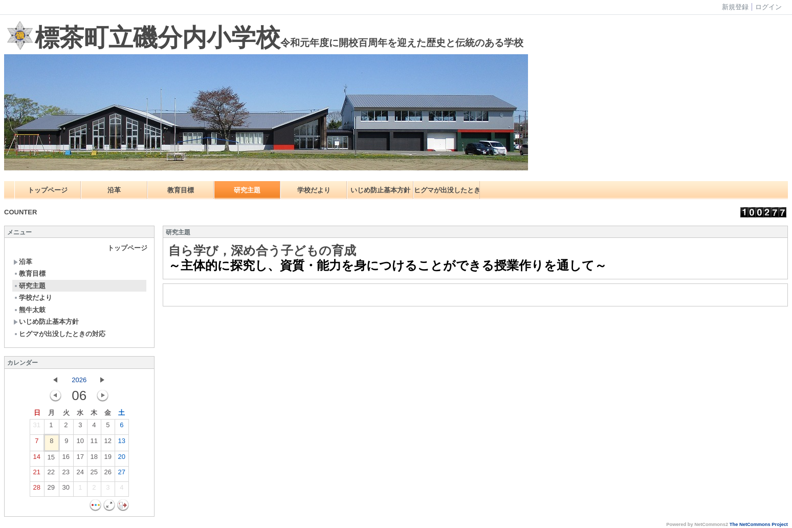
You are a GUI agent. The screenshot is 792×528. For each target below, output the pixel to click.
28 (36, 489)
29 (51, 489)
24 (80, 474)
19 (108, 459)
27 (121, 474)
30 (66, 489)
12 (108, 443)
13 (121, 443)
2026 (79, 380)
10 (80, 443)
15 (51, 459)
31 (36, 427)
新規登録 (735, 7)
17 (80, 459)
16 (66, 459)
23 (66, 474)
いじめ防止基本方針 (380, 190)
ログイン (768, 7)
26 (108, 474)
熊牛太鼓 (29, 310)
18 (94, 459)
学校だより (314, 190)
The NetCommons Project (759, 524)
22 (51, 474)
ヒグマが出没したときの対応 (447, 190)
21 (36, 474)
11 (94, 443)
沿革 (114, 190)
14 (36, 459)
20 (121, 459)
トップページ (48, 190)
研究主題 (247, 190)
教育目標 (180, 190)
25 (94, 474)
